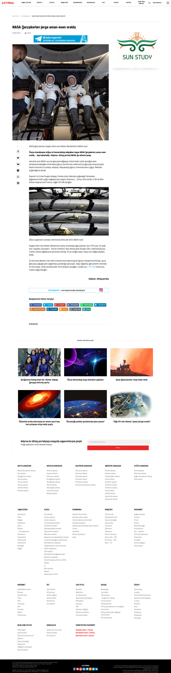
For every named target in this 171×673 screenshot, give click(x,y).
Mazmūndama (23, 644)
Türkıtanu (108, 520)
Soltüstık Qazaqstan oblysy (85, 479)
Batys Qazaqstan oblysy (26, 465)
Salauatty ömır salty (54, 624)
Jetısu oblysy (109, 473)
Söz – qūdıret (139, 526)
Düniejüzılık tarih (111, 511)
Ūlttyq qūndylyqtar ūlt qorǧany (112, 601)
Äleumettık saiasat (51, 526)
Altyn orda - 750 (111, 531)
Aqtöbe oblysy (23, 482)
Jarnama (17, 669)
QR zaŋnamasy (106, 612)
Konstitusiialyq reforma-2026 (55, 554)
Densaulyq (138, 584)
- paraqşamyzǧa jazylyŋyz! (66, 290)
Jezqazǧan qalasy (53, 482)
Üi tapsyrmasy (81, 589)
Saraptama (22, 531)
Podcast (137, 598)
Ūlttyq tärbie (51, 592)
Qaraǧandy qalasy (53, 473)
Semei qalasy (139, 465)
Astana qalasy (52, 465)
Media (20, 606)
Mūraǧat (21, 540)
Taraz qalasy (109, 485)
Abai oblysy (138, 473)
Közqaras (137, 604)
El (45, 560)
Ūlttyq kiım (51, 595)
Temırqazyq (105, 589)
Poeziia (136, 511)
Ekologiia (137, 612)
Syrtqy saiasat (49, 511)
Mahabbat (79, 595)
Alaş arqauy (138, 540)
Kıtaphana (138, 531)
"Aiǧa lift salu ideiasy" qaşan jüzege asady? (131, 422)
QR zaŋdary (48, 546)
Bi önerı (20, 587)
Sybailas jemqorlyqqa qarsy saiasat (85, 520)
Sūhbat (20, 523)
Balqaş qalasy (52, 488)
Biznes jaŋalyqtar (78, 529)
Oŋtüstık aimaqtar (113, 460)
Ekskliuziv (137, 606)
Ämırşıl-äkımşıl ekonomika (82, 514)
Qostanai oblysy (81, 468)
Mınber (46, 566)
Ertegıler (137, 534)
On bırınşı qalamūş (141, 529)
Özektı (39, 2)
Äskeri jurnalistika (82, 606)
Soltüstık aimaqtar (83, 460)
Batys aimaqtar (24, 460)
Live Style (80, 579)
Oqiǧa (128, 2)
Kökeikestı (21, 517)
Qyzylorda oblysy (111, 493)
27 (88, 267)
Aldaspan (108, 526)
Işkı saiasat (48, 509)
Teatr (20, 592)
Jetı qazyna (51, 598)
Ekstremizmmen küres (142, 589)
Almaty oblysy (110, 468)
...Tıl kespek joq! (23, 526)
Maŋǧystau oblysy (24, 471)
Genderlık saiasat (50, 520)
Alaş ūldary (109, 517)
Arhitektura (22, 609)
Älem (19, 511)
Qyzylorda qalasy (111, 491)
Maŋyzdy (64, 2)
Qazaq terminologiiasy (142, 592)
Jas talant (104, 587)
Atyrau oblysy (23, 476)
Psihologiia (22, 624)
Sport (116, 2)
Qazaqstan (22, 509)
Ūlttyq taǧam (52, 589)
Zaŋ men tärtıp (141, 2)
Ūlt (103, 2)
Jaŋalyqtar (26, 2)
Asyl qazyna (138, 523)
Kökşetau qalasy (53, 471)
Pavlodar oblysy (81, 473)
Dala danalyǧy (139, 520)
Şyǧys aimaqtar (141, 460)
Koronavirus (51, 630)
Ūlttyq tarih (109, 509)
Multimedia (22, 534)
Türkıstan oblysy (111, 479)
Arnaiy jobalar (106, 595)
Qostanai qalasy (81, 465)
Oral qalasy (22, 468)
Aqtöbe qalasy (23, 485)
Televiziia (21, 598)
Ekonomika (77, 2)
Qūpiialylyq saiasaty (29, 669)
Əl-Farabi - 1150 (110, 534)
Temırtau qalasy (53, 485)
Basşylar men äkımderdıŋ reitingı (56, 531)
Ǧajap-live (21, 638)
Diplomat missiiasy (51, 551)
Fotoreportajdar (82, 609)
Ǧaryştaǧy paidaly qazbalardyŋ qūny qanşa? (85, 422)
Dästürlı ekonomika (79, 509)
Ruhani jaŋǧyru (139, 537)
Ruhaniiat (91, 2)
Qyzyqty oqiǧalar (82, 604)
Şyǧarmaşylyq (139, 509)
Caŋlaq (136, 587)
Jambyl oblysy (110, 488)
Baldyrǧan (105, 584)
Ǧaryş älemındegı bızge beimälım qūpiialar (85, 380)
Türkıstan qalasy (111, 482)
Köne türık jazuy (111, 529)
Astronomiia (26, 16)
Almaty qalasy (110, 465)
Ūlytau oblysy (52, 479)
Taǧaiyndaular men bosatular (55, 540)
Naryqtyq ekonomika (80, 511)
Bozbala (79, 584)
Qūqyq (46, 557)
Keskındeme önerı (24, 584)
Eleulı (52, 2)
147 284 (92, 267)
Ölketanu (108, 523)
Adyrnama (21, 529)
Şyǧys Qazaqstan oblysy (143, 471)
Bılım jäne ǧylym (25, 620)
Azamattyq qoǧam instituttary (55, 534)
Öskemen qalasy (140, 468)
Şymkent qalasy (111, 476)
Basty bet (15, 16)
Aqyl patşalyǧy (23, 636)
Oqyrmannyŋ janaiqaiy (84, 592)
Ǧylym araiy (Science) (26, 630)
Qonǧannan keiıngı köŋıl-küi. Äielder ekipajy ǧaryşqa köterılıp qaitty (39, 381)
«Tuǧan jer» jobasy (108, 592)
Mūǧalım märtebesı (25, 641)
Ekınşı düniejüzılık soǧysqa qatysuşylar (110, 608)
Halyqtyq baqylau (78, 517)
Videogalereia (106, 598)
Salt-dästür (51, 584)
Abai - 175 (108, 537)
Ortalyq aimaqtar (54, 460)
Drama (136, 517)
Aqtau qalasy (22, 473)
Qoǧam (20, 514)
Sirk (19, 601)
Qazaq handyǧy (110, 514)
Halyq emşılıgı (52, 627)
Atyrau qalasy (23, 479)
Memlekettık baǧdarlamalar (54, 549)
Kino (19, 595)
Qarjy (74, 531)
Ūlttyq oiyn (51, 587)
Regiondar (138, 609)
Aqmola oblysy (52, 468)
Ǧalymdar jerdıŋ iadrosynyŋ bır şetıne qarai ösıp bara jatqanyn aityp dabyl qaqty (39, 423)
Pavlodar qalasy (81, 471)
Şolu (135, 601)
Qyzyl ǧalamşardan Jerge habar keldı (131, 380)
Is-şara (136, 595)
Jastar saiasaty (49, 514)
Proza (136, 514)
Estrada (20, 604)
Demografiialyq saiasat (52, 523)
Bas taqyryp (48, 563)
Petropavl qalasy (81, 476)
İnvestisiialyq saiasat (52, 517)
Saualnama (22, 537)
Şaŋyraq (79, 598)
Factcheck (105, 604)
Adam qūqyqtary (50, 543)
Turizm (74, 523)
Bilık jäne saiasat (50, 529)
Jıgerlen (20, 633)
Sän (77, 601)
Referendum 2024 (51, 569)
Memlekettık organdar (52, 537)
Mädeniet (21, 579)
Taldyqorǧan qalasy (112, 471)
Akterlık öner (22, 589)
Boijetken (79, 587)
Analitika (75, 526)
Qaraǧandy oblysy (53, 476)
